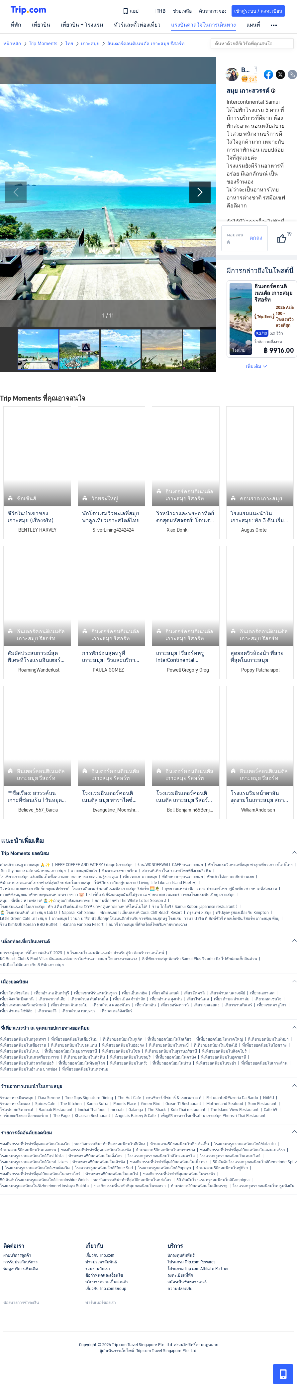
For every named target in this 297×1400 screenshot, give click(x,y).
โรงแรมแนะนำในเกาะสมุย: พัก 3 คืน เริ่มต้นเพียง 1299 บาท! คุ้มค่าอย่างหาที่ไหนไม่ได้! (73, 906)
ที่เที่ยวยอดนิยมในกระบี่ (169, 1045)
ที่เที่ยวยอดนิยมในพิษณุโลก (81, 1063)
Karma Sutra (97, 1103)
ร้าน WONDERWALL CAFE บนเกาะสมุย (170, 864)
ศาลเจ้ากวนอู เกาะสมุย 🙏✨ (25, 864)
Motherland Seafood (224, 1103)
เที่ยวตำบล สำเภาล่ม (231, 999)
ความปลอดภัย (179, 1288)
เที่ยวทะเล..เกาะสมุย (140, 876)
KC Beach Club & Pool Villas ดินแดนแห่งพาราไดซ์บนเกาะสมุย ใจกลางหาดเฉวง (68, 958)
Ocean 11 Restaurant (183, 1103)
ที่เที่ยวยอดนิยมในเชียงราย (23, 1045)
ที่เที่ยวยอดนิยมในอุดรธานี (223, 1057)
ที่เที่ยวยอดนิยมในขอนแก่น (74, 1045)
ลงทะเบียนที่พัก (180, 1275)
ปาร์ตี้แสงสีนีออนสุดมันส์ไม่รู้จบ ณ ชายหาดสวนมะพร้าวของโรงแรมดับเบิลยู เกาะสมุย (162, 894)
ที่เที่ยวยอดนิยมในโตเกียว (169, 1039)
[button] (156, 11)
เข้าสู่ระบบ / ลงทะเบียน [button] (258, 11)
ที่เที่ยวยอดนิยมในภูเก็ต (123, 1039)
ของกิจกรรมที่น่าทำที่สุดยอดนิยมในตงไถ (34, 1144)
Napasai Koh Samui (78, 912)
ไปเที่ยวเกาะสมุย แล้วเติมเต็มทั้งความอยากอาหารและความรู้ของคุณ (59, 876)
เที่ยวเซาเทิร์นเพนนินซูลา (95, 993)
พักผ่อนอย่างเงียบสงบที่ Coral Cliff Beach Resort (141, 912)
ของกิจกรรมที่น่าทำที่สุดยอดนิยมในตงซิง (96, 1150)
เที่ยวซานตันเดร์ (238, 1005)
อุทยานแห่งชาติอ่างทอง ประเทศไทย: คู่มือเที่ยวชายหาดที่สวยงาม (221, 888)
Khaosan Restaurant (92, 1115)
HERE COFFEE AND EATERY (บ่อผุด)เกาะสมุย (94, 864)
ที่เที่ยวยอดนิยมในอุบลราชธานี (71, 1051)
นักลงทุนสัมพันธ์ (181, 1255)
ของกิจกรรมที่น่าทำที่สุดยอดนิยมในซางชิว (179, 1174)
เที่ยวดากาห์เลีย (52, 999)
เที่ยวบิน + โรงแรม (82, 25)
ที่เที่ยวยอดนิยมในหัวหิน (84, 1057)
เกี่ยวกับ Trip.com (99, 1255)
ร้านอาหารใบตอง (15, 1103)
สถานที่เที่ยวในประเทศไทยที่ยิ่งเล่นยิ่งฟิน (176, 870)
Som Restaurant (262, 1103)
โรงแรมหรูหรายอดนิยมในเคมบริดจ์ (230, 1156)
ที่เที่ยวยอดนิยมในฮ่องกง (123, 1045)
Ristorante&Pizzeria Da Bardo (232, 1097)
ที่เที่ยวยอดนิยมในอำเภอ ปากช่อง (28, 1069)
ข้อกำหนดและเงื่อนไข (104, 1275)
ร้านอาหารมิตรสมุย (16, 1097)
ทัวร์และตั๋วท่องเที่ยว (137, 25)
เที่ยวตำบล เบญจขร (78, 1011)
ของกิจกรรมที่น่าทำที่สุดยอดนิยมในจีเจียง (109, 1144)
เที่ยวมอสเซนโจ (267, 999)
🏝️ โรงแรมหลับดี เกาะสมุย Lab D (28, 912)
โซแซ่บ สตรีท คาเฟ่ (17, 1109)
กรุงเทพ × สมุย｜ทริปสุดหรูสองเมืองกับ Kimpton (228, 912)
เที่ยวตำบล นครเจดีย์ (227, 993)
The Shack (157, 1109)
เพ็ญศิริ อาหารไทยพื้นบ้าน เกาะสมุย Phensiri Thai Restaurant (213, 1115)
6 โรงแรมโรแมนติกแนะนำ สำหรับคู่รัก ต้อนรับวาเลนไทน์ (115, 953)
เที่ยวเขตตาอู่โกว (271, 1005)
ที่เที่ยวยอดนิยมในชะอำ (216, 1063)
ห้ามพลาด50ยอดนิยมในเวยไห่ (111, 1174)
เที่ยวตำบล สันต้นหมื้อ (89, 999)
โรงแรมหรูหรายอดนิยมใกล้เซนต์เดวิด (37, 1168)
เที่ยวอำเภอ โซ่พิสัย (16, 1011)
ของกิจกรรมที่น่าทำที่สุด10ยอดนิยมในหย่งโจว (132, 1180)
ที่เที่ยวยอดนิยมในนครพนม (85, 1069)
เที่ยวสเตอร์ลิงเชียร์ (116, 1011)
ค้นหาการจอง (213, 11)
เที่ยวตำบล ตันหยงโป (69, 1005)
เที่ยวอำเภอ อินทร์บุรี (51, 993)
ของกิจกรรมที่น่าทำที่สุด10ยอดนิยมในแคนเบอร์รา (242, 1150)
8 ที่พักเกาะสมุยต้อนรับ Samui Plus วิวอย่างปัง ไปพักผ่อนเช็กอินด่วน (199, 958)
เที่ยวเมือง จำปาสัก (129, 999)
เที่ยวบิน (41, 25)
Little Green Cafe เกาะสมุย (23, 918)
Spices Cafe (45, 1103)
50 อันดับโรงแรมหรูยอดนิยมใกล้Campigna (212, 1180)
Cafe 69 (270, 1109)
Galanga (136, 1109)
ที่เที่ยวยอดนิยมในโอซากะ (264, 1045)
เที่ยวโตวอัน (145, 1005)
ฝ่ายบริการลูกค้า (17, 1255)
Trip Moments (43, 43)
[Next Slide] (200, 192)
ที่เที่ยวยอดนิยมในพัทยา (268, 1039)
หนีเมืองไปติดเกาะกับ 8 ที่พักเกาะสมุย (32, 964)
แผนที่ (253, 25)
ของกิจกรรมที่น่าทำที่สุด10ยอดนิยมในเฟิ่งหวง (169, 1162)
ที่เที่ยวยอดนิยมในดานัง (175, 1057)
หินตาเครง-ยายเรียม (119, 870)
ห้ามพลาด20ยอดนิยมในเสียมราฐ (199, 1186)
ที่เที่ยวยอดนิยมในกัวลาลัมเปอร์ (26, 1063)
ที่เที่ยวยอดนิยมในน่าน (171, 1063)
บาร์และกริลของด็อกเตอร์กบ (24, 1115)
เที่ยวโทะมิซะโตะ (14, 993)
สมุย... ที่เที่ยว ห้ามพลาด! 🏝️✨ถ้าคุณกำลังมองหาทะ (45, 900)
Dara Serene (49, 1097)
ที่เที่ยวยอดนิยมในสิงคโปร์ (224, 1051)
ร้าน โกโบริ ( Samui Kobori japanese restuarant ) (195, 906)
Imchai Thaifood (92, 1109)
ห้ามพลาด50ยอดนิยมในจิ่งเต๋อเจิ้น (179, 1144)
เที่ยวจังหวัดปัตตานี (17, 999)
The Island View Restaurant (235, 1109)
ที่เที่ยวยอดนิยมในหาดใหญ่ (219, 1039)
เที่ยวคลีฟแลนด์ (165, 993)
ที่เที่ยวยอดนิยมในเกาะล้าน (264, 1063)
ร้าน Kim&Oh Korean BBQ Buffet (28, 924)
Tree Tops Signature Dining (89, 1097)
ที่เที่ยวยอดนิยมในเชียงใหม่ (74, 1039)
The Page (61, 1115)
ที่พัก (16, 25)
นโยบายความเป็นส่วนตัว (107, 1282)
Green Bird (150, 1103)
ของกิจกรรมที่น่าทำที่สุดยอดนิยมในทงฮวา (130, 1186)
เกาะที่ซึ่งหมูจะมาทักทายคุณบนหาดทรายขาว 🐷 (42, 894)
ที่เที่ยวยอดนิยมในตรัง (129, 1063)
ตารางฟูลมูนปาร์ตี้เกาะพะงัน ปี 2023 (31, 953)
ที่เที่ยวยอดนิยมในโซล (121, 1051)
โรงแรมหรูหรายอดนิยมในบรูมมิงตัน (263, 1186)
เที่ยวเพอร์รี (47, 1011)
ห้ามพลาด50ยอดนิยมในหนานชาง (165, 1150)
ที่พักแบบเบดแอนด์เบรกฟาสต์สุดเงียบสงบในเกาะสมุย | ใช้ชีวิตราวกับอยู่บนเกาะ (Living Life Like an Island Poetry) (98, 882)
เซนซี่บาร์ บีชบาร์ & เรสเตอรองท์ (173, 1097)
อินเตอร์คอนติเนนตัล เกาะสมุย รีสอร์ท (145, 43)
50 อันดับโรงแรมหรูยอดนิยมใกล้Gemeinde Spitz (255, 1162)
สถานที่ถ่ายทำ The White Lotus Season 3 (130, 900)
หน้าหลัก (12, 43)
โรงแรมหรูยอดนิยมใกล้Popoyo (164, 1168)
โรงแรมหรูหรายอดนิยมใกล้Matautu (245, 1144)
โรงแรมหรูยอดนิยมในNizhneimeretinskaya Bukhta (44, 1186)
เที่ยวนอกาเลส (262, 993)
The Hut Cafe (129, 1097)
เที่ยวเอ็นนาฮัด (134, 993)
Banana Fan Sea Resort (83, 924)
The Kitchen (71, 1103)
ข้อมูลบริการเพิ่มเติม (20, 1268)
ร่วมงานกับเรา (97, 1268)
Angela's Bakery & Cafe (135, 1115)
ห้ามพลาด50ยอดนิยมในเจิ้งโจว (95, 1156)
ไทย (69, 43)
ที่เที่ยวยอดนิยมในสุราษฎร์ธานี (171, 1051)
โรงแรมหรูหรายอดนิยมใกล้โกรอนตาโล (161, 1156)
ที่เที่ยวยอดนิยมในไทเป (20, 1051)
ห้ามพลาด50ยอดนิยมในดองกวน (28, 1150)
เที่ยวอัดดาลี (194, 993)
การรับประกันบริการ (20, 1262)
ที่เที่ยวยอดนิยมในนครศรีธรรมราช (29, 1057)
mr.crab (117, 1109)
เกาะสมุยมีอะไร (84, 870)
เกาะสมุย (90, 43)
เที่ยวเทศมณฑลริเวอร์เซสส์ (23, 1005)
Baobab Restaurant (56, 1109)
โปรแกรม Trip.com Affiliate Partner (198, 1268)
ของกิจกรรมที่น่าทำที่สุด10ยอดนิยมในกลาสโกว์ (40, 1174)
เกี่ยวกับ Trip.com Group (105, 1288)
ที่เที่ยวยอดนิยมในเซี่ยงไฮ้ (215, 1045)
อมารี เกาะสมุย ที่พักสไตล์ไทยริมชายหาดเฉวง (148, 924)
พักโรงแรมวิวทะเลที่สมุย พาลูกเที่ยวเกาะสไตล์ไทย (250, 864)
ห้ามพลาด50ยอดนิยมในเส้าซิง (98, 1162)
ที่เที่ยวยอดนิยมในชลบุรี (130, 1057)
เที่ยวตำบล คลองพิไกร (111, 1005)
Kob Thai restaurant (188, 1109)
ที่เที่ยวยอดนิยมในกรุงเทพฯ (23, 1039)
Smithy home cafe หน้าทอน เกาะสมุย (33, 870)
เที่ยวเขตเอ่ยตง (207, 1005)
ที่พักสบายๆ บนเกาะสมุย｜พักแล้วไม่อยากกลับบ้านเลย (208, 876)
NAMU (268, 1097)
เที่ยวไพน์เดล (198, 999)
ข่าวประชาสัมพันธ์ (101, 1262)
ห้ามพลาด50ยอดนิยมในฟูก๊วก (222, 1168)
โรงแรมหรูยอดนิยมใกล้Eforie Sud (104, 1168)
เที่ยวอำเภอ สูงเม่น (166, 999)
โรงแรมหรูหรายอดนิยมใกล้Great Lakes (33, 1162)
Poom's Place (124, 1103)
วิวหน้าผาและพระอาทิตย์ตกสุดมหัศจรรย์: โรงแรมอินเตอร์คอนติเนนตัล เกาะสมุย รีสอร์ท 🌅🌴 (80, 888)
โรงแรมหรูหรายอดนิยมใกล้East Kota (31, 1156)
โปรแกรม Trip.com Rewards (191, 1262)
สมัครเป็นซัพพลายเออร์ (187, 1282)
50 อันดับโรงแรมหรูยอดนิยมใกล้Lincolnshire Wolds (44, 1180)
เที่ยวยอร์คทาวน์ (175, 1005)
